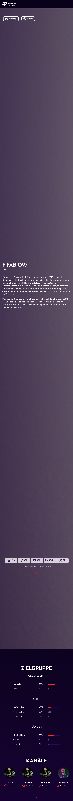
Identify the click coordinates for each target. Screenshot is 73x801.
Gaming (11, 19)
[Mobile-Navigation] (70, 4)
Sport (28, 19)
